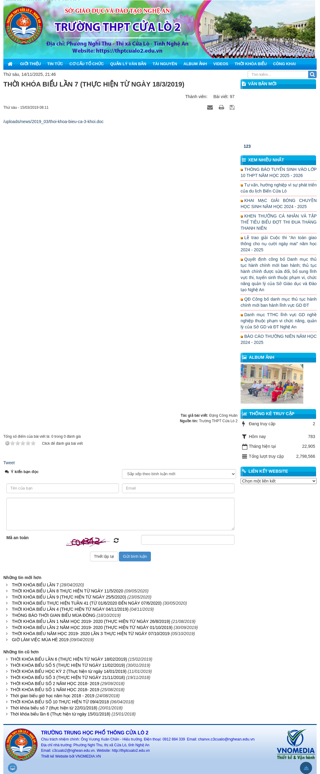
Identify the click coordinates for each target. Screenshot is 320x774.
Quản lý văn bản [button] (128, 64)
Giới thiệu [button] (30, 64)
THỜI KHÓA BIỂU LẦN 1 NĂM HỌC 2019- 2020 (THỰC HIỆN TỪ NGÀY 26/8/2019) (91, 621)
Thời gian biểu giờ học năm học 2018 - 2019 (52, 695)
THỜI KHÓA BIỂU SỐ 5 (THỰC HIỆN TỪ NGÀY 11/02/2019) (67, 665)
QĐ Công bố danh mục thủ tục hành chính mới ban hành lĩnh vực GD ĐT (279, 302)
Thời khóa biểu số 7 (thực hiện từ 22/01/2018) (53, 707)
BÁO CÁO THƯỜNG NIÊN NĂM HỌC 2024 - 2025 (279, 339)
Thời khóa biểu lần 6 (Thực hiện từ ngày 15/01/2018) (60, 714)
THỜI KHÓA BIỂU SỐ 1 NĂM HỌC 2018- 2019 (54, 689)
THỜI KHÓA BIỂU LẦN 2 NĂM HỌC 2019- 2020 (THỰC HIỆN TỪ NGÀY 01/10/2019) (92, 627)
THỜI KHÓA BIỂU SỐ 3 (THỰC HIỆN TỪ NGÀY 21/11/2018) (67, 677)
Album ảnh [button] (195, 64)
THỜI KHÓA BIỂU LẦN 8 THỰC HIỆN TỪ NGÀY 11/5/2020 (67, 590)
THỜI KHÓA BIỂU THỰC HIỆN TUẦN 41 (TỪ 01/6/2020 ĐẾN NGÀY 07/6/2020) (87, 603)
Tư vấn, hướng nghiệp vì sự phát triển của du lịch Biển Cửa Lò (279, 187)
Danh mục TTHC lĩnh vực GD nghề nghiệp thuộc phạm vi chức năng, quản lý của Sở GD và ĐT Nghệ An (279, 320)
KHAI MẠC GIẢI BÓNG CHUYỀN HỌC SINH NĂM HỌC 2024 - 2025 (279, 203)
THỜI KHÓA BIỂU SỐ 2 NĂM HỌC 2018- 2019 (54, 683)
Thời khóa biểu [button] (250, 64)
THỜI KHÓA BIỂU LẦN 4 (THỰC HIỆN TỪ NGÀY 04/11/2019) (70, 609)
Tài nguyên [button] (165, 64)
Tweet (9, 462)
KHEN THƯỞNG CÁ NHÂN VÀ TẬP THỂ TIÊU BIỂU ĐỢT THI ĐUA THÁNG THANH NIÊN (279, 222)
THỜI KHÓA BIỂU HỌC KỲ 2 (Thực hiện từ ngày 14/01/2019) (68, 671)
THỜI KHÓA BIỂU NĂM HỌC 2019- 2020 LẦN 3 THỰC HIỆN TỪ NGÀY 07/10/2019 (91, 633)
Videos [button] (220, 64)
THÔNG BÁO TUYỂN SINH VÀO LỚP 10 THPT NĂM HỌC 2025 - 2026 (279, 172)
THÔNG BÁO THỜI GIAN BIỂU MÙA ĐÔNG (54, 615)
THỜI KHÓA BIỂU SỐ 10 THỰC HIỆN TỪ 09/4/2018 (59, 701)
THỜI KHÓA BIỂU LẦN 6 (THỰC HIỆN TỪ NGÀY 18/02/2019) (68, 659)
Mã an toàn (17, 537)
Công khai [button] (284, 64)
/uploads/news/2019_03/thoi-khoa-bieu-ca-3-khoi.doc (53, 121)
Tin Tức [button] (55, 64)
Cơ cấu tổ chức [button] (86, 64)
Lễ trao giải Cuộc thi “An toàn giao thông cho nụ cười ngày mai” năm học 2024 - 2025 (279, 243)
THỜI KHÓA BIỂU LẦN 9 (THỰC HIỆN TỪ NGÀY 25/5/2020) (69, 597)
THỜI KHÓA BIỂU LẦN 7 (35, 584)
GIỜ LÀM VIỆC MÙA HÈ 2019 (40, 639)
